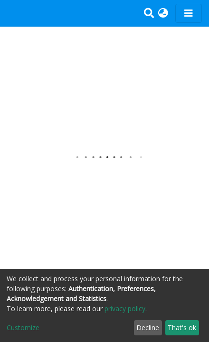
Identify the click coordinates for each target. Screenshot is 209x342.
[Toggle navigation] (188, 13)
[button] (163, 13)
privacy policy (124, 308)
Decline (147, 327)
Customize (23, 327)
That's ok (182, 327)
